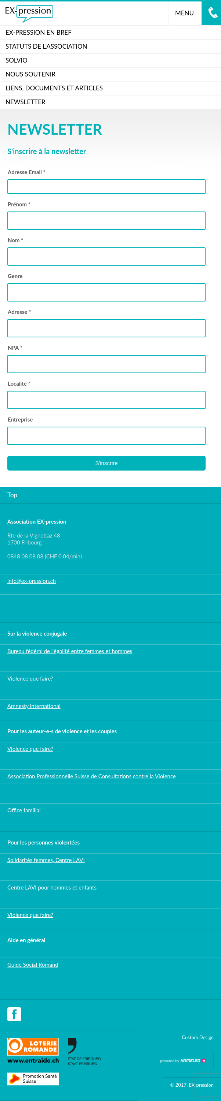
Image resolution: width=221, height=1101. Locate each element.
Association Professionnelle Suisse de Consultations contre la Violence (91, 776)
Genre (15, 276)
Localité (19, 383)
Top (12, 495)
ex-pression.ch (29, 13)
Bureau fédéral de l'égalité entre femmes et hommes (69, 651)
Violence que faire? (30, 678)
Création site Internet (183, 1060)
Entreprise (20, 419)
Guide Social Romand (32, 964)
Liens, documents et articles (54, 88)
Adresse (19, 311)
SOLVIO (17, 60)
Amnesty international (34, 706)
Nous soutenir (30, 74)
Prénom (19, 204)
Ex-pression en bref (39, 32)
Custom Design (198, 1037)
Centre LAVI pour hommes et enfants (52, 887)
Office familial (24, 810)
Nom (15, 240)
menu (187, 13)
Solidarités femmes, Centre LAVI (46, 860)
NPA (15, 347)
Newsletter (26, 102)
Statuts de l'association (46, 46)
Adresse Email (27, 172)
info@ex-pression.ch (31, 580)
